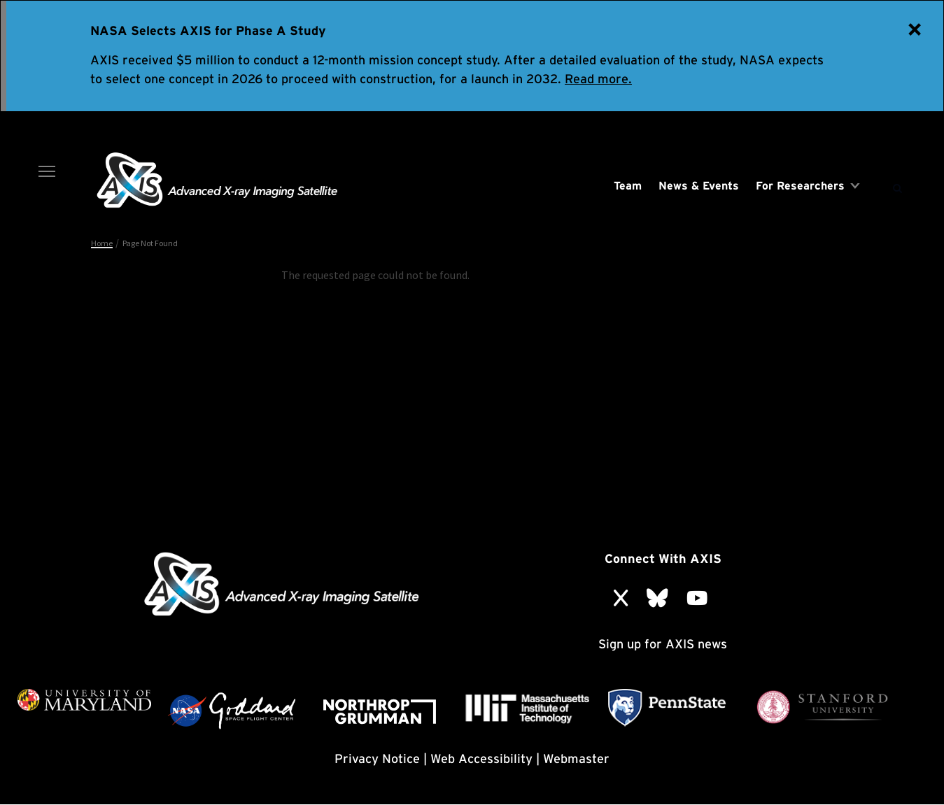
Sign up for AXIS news (662, 643)
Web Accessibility (481, 758)
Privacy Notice (377, 758)
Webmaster (576, 758)
